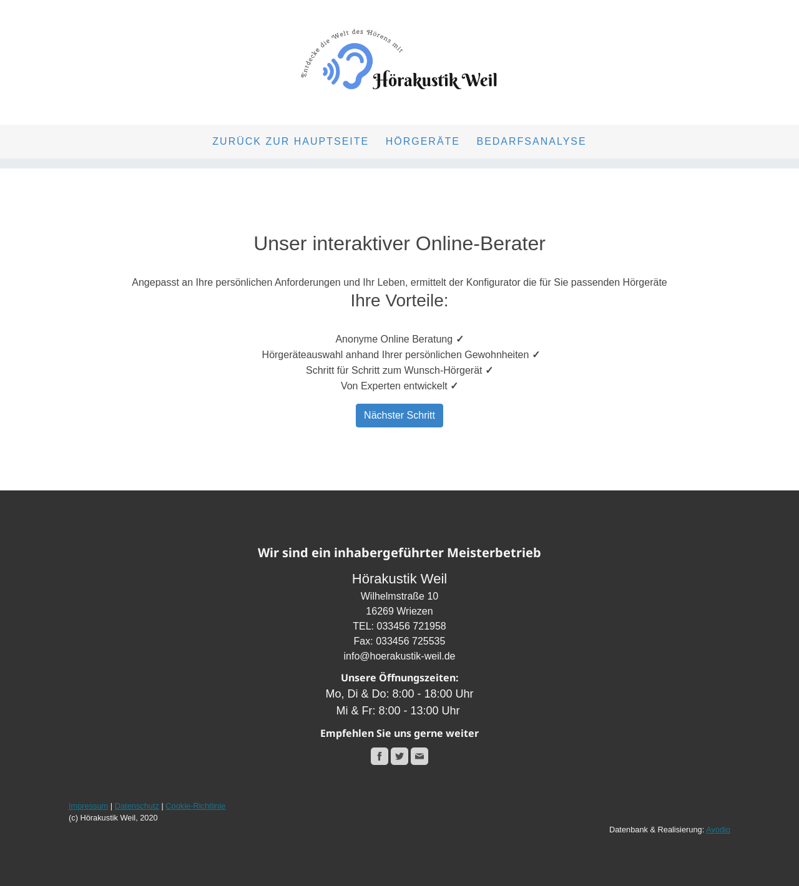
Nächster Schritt (399, 415)
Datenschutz (137, 806)
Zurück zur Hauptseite (290, 141)
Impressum (88, 806)
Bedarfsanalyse (531, 141)
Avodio (718, 829)
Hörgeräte (423, 141)
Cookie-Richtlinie (195, 806)
